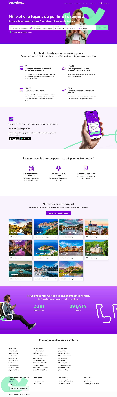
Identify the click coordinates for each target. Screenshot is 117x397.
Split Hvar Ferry (62, 348)
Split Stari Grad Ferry (64, 367)
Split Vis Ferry (61, 360)
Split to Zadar (12, 348)
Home (65, 3)
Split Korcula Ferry (63, 370)
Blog (91, 3)
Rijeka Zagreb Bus (38, 365)
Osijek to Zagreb (13, 360)
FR (95, 3)
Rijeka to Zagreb (13, 351)
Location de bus (88, 385)
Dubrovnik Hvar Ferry (64, 353)
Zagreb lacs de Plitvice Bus (40, 356)
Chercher (102, 28)
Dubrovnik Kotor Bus (39, 360)
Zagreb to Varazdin (14, 367)
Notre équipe (37, 383)
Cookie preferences (64, 383)
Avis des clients (88, 381)
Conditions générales (64, 380)
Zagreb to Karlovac (14, 370)
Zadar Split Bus (37, 358)
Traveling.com (26, 394)
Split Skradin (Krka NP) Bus (40, 367)
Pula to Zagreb (13, 356)
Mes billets (104, 3)
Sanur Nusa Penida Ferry (65, 365)
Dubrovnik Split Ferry (63, 363)
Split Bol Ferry (62, 351)
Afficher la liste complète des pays (58, 213)
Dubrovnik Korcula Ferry (64, 356)
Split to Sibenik (13, 358)
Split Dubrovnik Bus (38, 351)
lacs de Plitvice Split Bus (39, 370)
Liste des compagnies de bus (91, 383)
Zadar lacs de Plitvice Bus (40, 363)
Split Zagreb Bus (37, 353)
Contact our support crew (19, 388)
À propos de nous (38, 381)
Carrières (86, 380)
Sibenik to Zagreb (13, 353)
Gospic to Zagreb (13, 365)
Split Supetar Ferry (63, 358)
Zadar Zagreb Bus (38, 348)
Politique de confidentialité (66, 381)
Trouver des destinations (81, 3)
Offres (70, 3)
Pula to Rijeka (12, 363)
